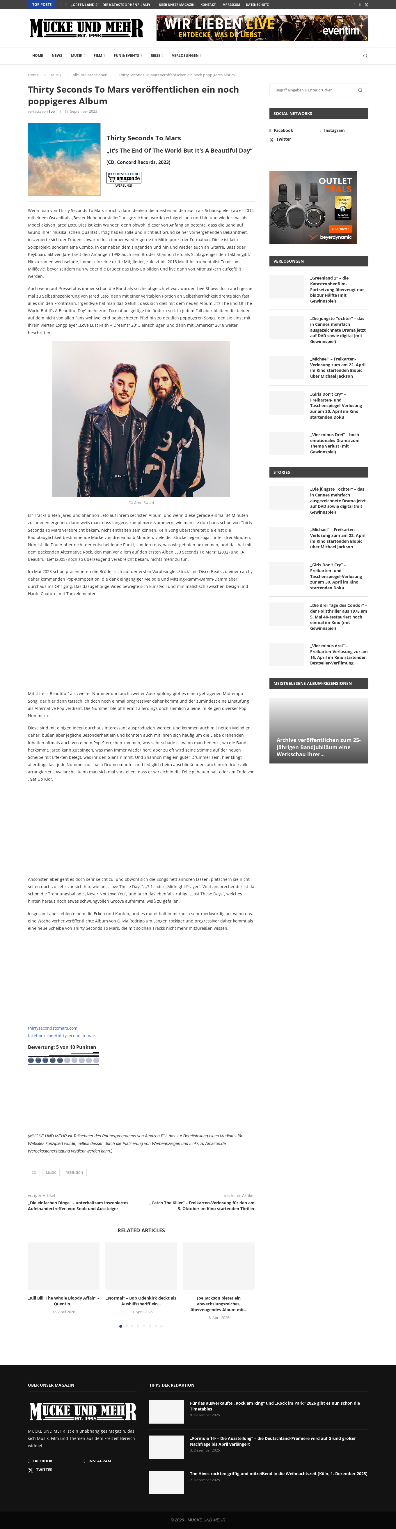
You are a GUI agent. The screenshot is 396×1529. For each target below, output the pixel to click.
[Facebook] (355, 4)
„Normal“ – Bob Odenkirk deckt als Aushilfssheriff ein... (141, 1301)
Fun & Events (126, 55)
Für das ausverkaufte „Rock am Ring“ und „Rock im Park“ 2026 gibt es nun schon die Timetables (275, 1406)
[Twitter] (366, 4)
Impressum (230, 4)
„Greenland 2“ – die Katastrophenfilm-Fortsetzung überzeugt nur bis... (141, 4)
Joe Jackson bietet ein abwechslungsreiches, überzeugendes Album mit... (219, 1303)
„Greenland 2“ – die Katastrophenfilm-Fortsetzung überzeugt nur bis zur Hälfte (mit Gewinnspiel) (337, 289)
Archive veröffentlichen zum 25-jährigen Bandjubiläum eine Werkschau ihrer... (319, 747)
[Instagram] (360, 4)
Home (37, 55)
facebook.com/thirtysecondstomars (62, 1035)
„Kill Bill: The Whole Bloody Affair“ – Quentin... (64, 1301)
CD (34, 1172)
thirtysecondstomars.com (52, 1028)
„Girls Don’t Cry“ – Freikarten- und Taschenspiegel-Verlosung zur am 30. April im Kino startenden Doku (336, 405)
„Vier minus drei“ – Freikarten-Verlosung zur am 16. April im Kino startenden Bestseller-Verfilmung (339, 654)
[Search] (365, 55)
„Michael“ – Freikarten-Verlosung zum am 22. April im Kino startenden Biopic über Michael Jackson (337, 367)
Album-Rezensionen (90, 74)
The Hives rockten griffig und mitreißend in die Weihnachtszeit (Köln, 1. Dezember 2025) (278, 1473)
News (57, 55)
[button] (60, 4)
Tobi (52, 111)
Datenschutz (257, 4)
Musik (76, 55)
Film (98, 55)
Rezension (74, 1172)
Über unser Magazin (177, 4)
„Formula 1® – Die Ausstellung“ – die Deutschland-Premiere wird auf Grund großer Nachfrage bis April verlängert (273, 1441)
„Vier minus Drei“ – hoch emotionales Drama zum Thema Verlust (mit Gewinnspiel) (335, 443)
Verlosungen (185, 55)
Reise (155, 55)
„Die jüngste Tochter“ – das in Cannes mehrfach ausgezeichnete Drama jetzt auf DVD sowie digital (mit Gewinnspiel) (338, 330)
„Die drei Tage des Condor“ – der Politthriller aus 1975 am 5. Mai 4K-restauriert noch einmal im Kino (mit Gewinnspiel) (338, 616)
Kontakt (208, 4)
